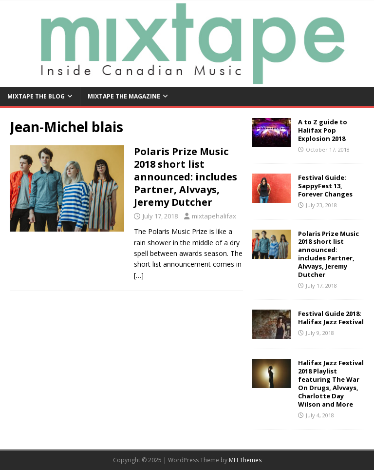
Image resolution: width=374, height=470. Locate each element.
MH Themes (245, 460)
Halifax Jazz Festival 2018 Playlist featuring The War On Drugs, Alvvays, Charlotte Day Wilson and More (331, 383)
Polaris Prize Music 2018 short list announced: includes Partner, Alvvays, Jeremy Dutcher (185, 177)
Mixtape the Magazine (124, 96)
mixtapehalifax (214, 216)
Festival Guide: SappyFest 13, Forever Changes (325, 185)
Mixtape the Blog (36, 96)
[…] (139, 275)
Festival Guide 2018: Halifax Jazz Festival (331, 317)
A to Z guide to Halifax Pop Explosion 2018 (322, 130)
